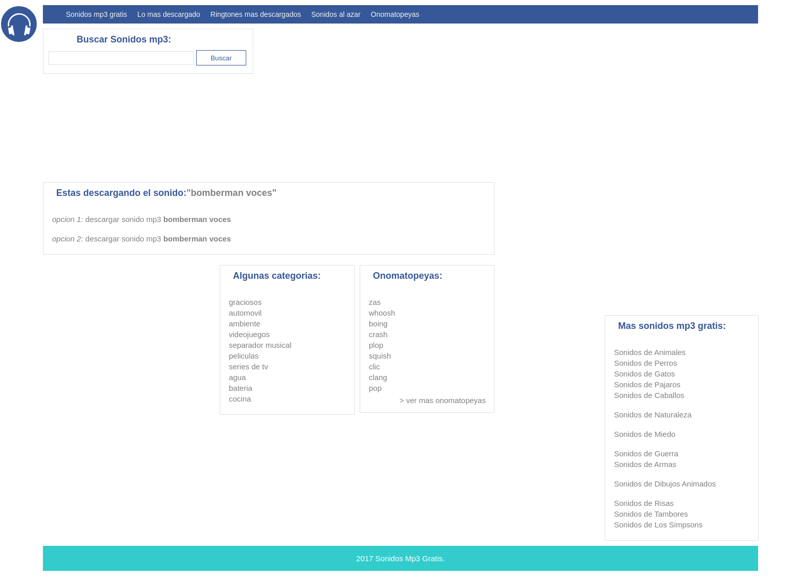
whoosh (382, 312)
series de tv (248, 366)
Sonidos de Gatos (644, 373)
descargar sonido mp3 (158, 219)
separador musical (260, 345)
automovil (245, 312)
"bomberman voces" (231, 193)
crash (378, 334)
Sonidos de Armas (645, 464)
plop (376, 345)
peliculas (243, 355)
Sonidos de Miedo (644, 434)
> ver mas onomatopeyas (442, 400)
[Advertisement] (572, 100)
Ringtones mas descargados (255, 14)
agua (237, 377)
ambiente (245, 323)
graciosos (245, 302)
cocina (240, 398)
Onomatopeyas (395, 14)
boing (378, 323)
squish (380, 355)
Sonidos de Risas (644, 503)
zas (375, 302)
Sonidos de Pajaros (647, 384)
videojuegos (249, 334)
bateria (240, 388)
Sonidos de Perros (645, 363)
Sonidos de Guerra (646, 453)
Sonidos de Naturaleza (653, 414)
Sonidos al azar (336, 14)
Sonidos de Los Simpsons (658, 524)
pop (375, 388)
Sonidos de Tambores (651, 513)
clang (378, 377)
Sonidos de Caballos (649, 395)
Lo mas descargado (168, 14)
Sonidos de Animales (650, 352)
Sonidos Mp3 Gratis (409, 558)
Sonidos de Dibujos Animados (665, 483)
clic (374, 366)
